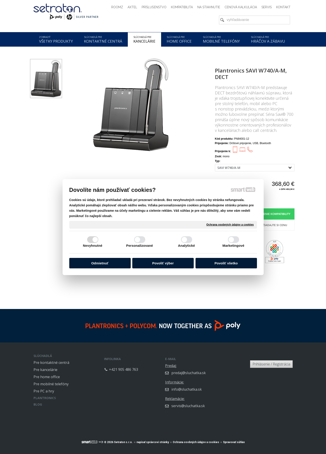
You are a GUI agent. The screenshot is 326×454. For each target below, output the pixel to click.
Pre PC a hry (44, 391)
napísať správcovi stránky (153, 439)
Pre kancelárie (45, 369)
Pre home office (47, 376)
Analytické (186, 245)
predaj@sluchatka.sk (209, 369)
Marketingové (233, 245)
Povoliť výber (163, 263)
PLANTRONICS (45, 398)
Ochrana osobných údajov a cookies (230, 224)
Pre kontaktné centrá (51, 362)
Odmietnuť (99, 263)
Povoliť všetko (226, 263)
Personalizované (139, 245)
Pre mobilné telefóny (51, 383)
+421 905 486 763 (143, 366)
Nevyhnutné (92, 245)
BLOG (38, 404)
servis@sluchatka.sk (208, 402)
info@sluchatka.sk (207, 386)
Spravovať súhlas (234, 439)
